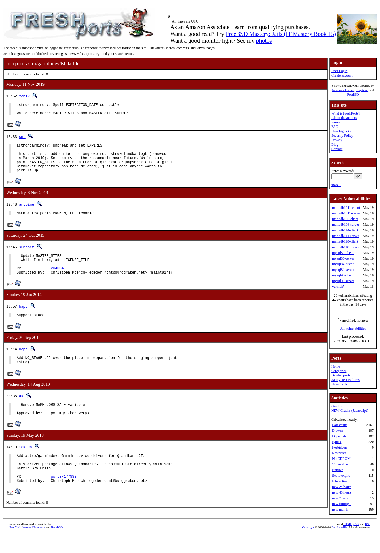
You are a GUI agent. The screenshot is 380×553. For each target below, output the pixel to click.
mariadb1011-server (346, 213)
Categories (338, 371)
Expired (337, 470)
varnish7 (338, 287)
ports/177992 (63, 501)
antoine (26, 213)
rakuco (25, 466)
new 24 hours (342, 487)
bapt (23, 320)
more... (336, 185)
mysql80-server (343, 258)
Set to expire (341, 475)
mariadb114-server (345, 236)
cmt (22, 139)
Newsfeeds (339, 384)
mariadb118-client (345, 241)
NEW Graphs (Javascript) (349, 411)
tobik (24, 95)
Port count (339, 425)
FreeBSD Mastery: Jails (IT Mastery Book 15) (281, 34)
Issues (335, 122)
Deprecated (340, 436)
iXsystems (362, 90)
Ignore (336, 442)
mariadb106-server (345, 225)
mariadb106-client (345, 219)
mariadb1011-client (346, 208)
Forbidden (339, 447)
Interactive (339, 481)
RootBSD (353, 94)
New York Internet (343, 90)
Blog (334, 144)
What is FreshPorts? (345, 113)
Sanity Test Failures (345, 380)
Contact (336, 149)
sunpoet (26, 256)
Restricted (339, 453)
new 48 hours (342, 492)
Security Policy (342, 136)
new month (340, 509)
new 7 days (340, 498)
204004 (57, 281)
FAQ (334, 127)
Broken (337, 430)
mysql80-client (343, 253)
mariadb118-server (345, 247)
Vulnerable (340, 464)
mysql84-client (343, 264)
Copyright (308, 546)
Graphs (336, 406)
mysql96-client (343, 275)
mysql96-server (343, 281)
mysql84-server (343, 270)
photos (264, 40)
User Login (339, 71)
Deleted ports (340, 375)
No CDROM (341, 459)
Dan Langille (339, 546)
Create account (342, 75)
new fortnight (342, 504)
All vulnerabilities (353, 328)
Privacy (336, 140)
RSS (367, 543)
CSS (356, 543)
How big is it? (341, 131)
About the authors (344, 118)
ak (21, 412)
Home (335, 366)
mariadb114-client (345, 230)
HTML (347, 543)
